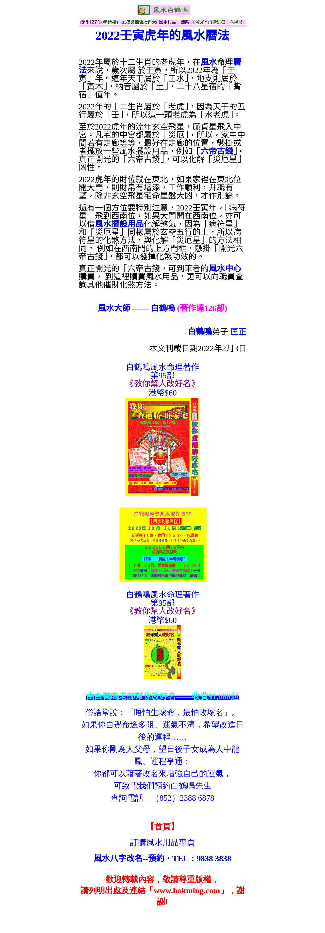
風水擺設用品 (119, 224)
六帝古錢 (217, 151)
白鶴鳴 (163, 308)
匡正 (238, 331)
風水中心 (225, 268)
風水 (209, 62)
